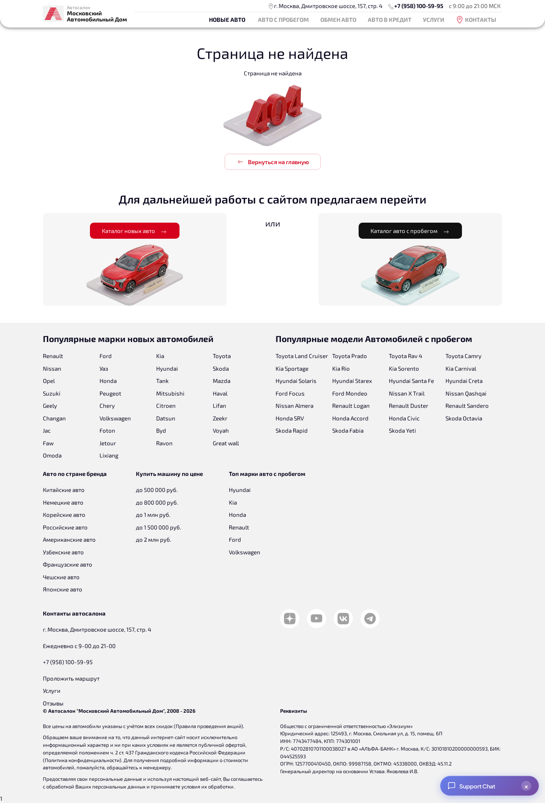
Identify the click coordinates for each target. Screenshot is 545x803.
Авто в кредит (389, 19)
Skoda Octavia (463, 418)
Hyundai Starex (352, 380)
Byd (161, 430)
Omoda (52, 455)
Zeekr (220, 418)
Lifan (219, 405)
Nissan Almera (294, 405)
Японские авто (62, 589)
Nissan (52, 368)
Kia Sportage (292, 368)
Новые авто (227, 19)
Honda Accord (350, 418)
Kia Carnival (460, 368)
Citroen (166, 405)
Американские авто (69, 539)
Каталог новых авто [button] (135, 231)
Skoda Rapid (292, 430)
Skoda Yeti (402, 430)
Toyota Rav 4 (405, 355)
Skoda (221, 368)
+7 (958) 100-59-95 (418, 5)
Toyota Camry (463, 355)
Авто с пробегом (283, 19)
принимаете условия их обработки (192, 786)
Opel (49, 380)
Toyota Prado (349, 355)
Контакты (476, 20)
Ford (106, 355)
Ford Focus (290, 393)
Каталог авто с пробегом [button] (410, 231)
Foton (107, 430)
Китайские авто (64, 489)
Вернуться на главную (273, 162)
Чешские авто (61, 576)
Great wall (226, 443)
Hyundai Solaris (296, 380)
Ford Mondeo (349, 393)
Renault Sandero (467, 405)
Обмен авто (338, 19)
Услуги (433, 19)
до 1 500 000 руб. (158, 527)
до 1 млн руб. (153, 514)
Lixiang (109, 455)
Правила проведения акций (208, 726)
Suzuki (51, 393)
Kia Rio (341, 368)
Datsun (165, 418)
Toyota (222, 355)
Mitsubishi (170, 393)
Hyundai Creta (464, 380)
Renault (53, 355)
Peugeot (110, 393)
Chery (107, 405)
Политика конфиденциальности (82, 760)
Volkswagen (115, 418)
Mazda (221, 380)
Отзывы (53, 703)
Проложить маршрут (71, 678)
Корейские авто (64, 514)
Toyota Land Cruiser (302, 355)
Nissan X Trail (406, 393)
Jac (47, 430)
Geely (50, 405)
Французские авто (67, 564)
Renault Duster (408, 405)
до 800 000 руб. (157, 502)
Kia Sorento (404, 368)
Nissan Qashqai (465, 393)
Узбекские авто (63, 552)
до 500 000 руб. (157, 489)
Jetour (108, 443)
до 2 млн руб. (153, 539)
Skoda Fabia (348, 430)
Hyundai (167, 368)
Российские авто (65, 527)
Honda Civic (404, 418)
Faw (48, 443)
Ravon (164, 443)
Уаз (104, 368)
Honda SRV (290, 418)
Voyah (221, 430)
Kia (160, 355)
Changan (54, 418)
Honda (108, 380)
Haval (220, 393)
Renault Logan (351, 405)
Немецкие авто (63, 502)
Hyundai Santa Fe (411, 380)
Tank (162, 380)
